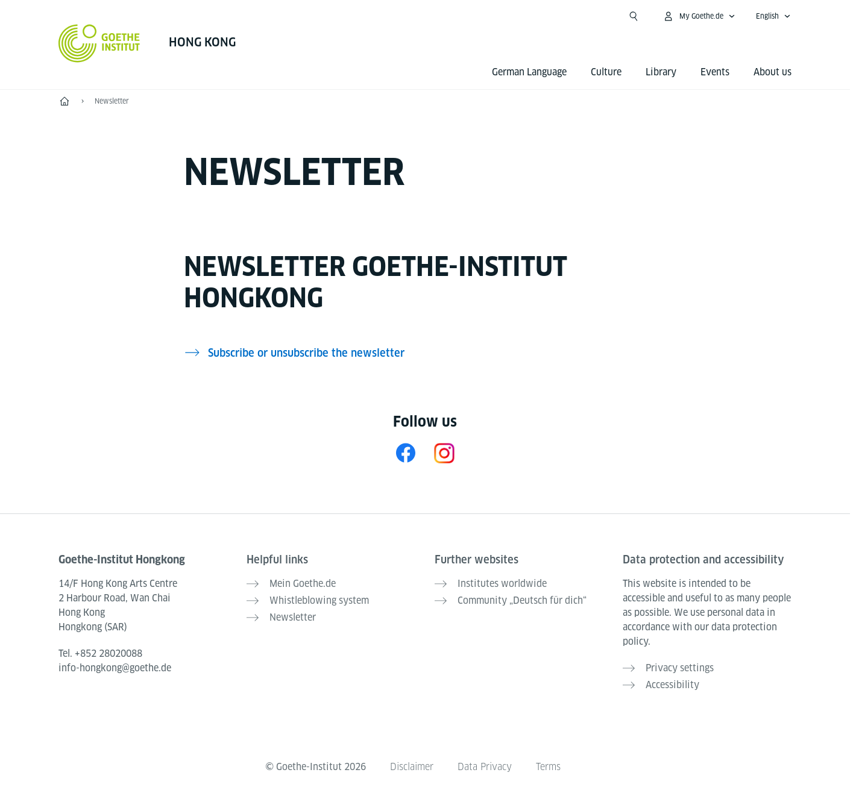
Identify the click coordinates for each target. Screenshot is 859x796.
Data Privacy (485, 766)
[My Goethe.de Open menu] (699, 16)
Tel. (100, 653)
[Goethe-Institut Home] (99, 43)
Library (661, 72)
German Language (529, 72)
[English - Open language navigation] (773, 16)
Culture (606, 72)
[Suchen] (634, 16)
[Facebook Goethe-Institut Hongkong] (406, 453)
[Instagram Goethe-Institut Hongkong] (444, 453)
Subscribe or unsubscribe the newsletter (306, 352)
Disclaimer (411, 766)
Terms (548, 766)
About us (772, 72)
